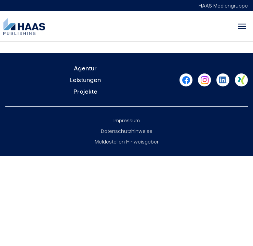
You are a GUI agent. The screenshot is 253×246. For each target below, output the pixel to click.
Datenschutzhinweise (126, 131)
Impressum (127, 120)
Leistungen (85, 80)
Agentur (85, 68)
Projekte (85, 91)
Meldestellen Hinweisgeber (127, 141)
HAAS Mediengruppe (223, 5)
